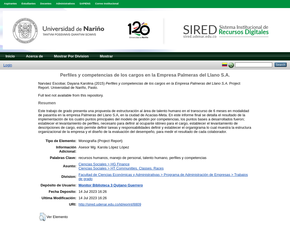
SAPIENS (85, 3)
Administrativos (65, 3)
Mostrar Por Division (71, 56)
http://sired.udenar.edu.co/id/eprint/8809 (110, 204)
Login (7, 65)
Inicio (10, 56)
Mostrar (106, 56)
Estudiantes (28, 3)
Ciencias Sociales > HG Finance (104, 164)
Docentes (45, 3)
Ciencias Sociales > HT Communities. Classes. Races (121, 168)
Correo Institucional (107, 3)
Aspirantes (10, 3)
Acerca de (34, 56)
